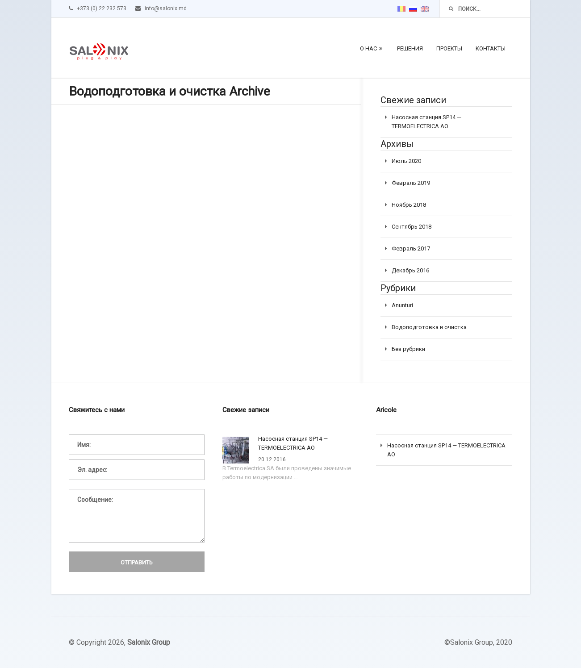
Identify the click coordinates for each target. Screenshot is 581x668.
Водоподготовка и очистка (429, 327)
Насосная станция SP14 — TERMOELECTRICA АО (293, 443)
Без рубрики (408, 349)
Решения (410, 48)
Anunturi (402, 305)
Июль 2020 (406, 161)
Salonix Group (148, 642)
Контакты (491, 48)
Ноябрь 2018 (409, 204)
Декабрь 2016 (410, 270)
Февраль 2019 (411, 183)
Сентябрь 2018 (411, 226)
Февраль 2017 (411, 248)
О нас (368, 48)
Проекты (449, 48)
